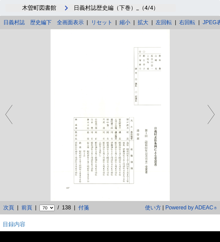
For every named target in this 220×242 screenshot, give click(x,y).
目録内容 (14, 224)
